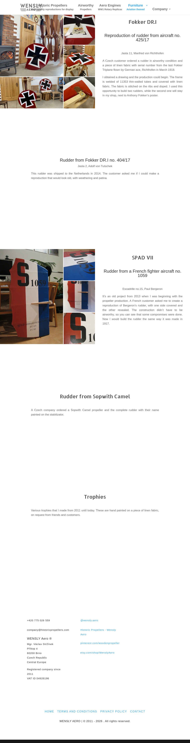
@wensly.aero (89, 620)
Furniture (135, 7)
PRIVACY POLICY (113, 711)
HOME (49, 711)
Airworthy (85, 7)
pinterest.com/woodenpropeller (100, 643)
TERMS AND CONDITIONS (77, 711)
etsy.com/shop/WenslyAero (97, 652)
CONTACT (137, 711)
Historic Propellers (52, 7)
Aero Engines (110, 7)
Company (160, 9)
